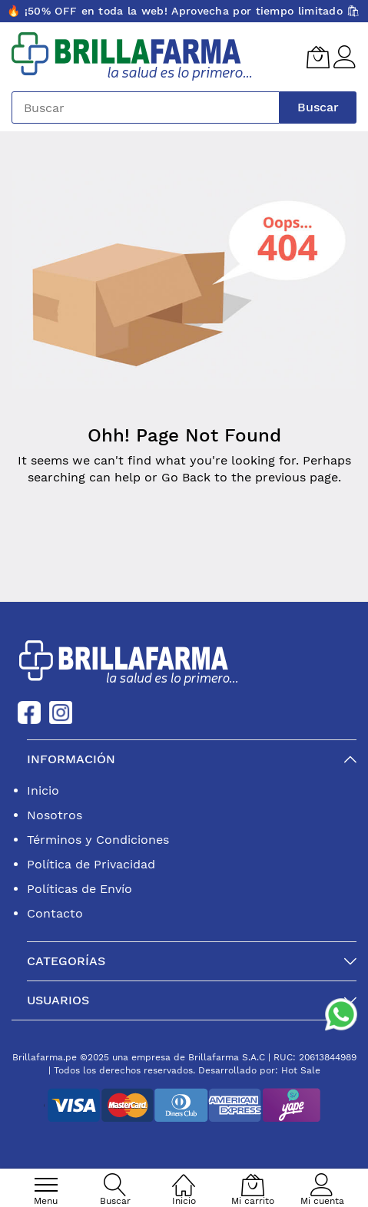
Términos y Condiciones (98, 839)
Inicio (43, 790)
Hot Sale (300, 1070)
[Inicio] (183, 1176)
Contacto (55, 913)
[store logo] (132, 57)
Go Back (186, 477)
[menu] (46, 1184)
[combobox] (146, 107)
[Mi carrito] (318, 57)
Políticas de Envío (79, 888)
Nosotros (54, 815)
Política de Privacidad (91, 864)
